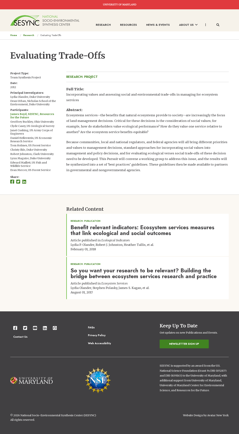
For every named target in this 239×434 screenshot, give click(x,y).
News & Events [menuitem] (158, 25)
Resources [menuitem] (128, 25)
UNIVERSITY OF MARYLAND (119, 4)
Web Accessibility (99, 343)
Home (13, 35)
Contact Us (20, 337)
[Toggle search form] (218, 25)
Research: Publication (85, 221)
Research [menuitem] (103, 25)
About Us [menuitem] (188, 25)
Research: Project (82, 77)
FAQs (91, 327)
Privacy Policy (96, 335)
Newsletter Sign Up (184, 344)
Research (28, 35)
